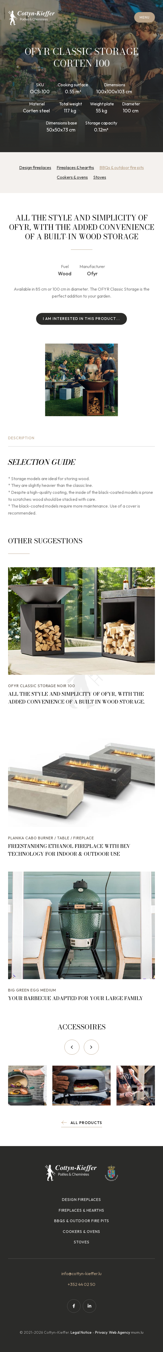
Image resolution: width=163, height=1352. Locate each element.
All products (86, 1122)
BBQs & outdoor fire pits (121, 167)
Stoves (99, 177)
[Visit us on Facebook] (74, 1306)
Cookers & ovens (72, 177)
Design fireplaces (35, 167)
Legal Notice (81, 1332)
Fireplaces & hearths (75, 167)
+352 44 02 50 (81, 1284)
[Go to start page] (31, 18)
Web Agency (119, 1332)
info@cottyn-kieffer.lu (81, 1273)
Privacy (101, 1332)
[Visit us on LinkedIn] (89, 1306)
